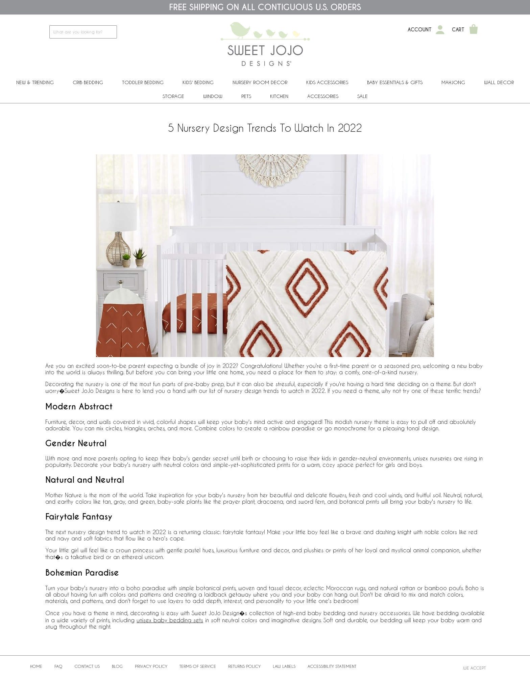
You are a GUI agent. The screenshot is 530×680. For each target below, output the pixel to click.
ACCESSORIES (322, 96)
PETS (246, 96)
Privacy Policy (151, 666)
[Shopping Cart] (473, 30)
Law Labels (284, 666)
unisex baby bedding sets (170, 620)
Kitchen (279, 96)
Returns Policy (244, 666)
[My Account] (440, 29)
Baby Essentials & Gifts (395, 82)
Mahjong (453, 82)
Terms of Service (197, 666)
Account (420, 29)
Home (36, 666)
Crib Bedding (88, 82)
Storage (173, 96)
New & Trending (35, 82)
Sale (362, 96)
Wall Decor (499, 82)
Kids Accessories (327, 82)
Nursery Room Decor (260, 82)
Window (212, 96)
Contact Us (87, 666)
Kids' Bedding (198, 82)
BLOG (117, 666)
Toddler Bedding (143, 82)
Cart (458, 29)
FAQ (58, 666)
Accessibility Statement (332, 666)
